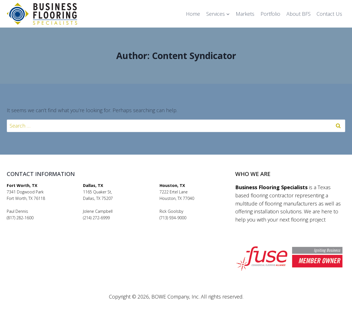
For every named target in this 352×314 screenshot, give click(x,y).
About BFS (298, 13)
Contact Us (329, 13)
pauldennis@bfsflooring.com (33, 224)
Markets (245, 13)
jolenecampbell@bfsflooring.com (113, 224)
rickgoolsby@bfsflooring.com (186, 224)
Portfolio (270, 13)
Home (193, 13)
